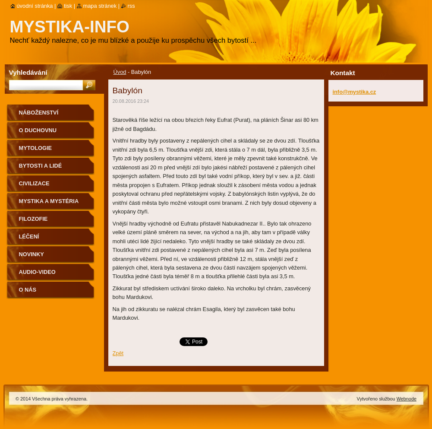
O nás (28, 289)
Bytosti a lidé (40, 165)
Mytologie (35, 148)
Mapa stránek (100, 6)
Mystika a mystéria (49, 201)
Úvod (120, 72)
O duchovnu (38, 130)
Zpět (118, 353)
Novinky (31, 254)
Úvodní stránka (35, 6)
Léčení (29, 236)
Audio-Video (37, 272)
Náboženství (39, 112)
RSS (131, 6)
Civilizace (34, 183)
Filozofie (33, 219)
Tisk (68, 6)
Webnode (406, 398)
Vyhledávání (28, 72)
